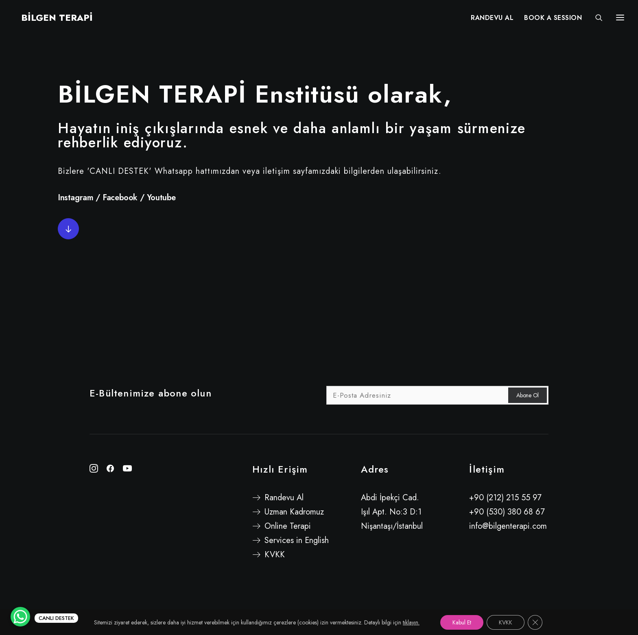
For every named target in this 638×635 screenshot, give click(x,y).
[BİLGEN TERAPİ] (49, 19)
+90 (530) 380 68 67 (507, 512)
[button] (68, 228)
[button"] (94, 470)
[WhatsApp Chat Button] (20, 616)
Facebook (120, 198)
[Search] (595, 19)
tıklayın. (411, 622)
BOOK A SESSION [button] (553, 19)
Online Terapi (287, 526)
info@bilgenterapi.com (508, 526)
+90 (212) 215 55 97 (505, 498)
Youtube (161, 198)
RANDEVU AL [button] (492, 19)
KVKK (274, 555)
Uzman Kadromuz (294, 512)
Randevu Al (284, 498)
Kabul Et (461, 622)
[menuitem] (492, 19)
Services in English (296, 540)
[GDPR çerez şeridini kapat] (535, 622)
